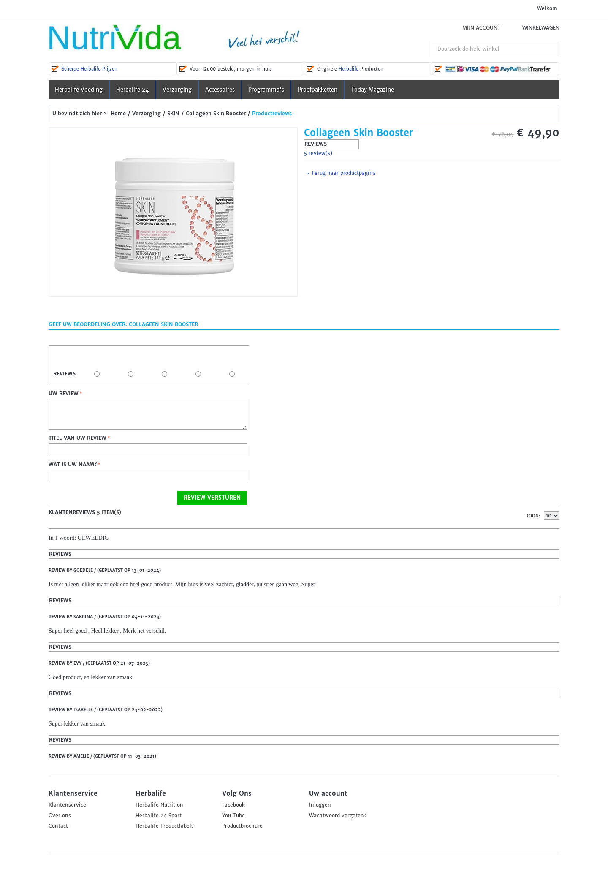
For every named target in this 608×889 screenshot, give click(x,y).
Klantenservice (67, 805)
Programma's (266, 89)
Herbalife (348, 69)
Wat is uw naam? (73, 464)
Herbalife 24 (132, 89)
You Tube (233, 815)
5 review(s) (318, 153)
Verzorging (177, 89)
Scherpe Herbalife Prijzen (89, 69)
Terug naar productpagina (341, 173)
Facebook (233, 805)
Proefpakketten (317, 89)
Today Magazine (372, 89)
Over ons (60, 815)
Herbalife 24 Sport (159, 815)
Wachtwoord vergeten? (337, 815)
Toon (532, 516)
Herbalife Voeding (79, 89)
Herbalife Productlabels (165, 826)
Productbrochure (242, 826)
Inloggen (320, 805)
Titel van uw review (77, 438)
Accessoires (220, 89)
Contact (58, 826)
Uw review (64, 393)
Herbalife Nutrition (159, 805)
